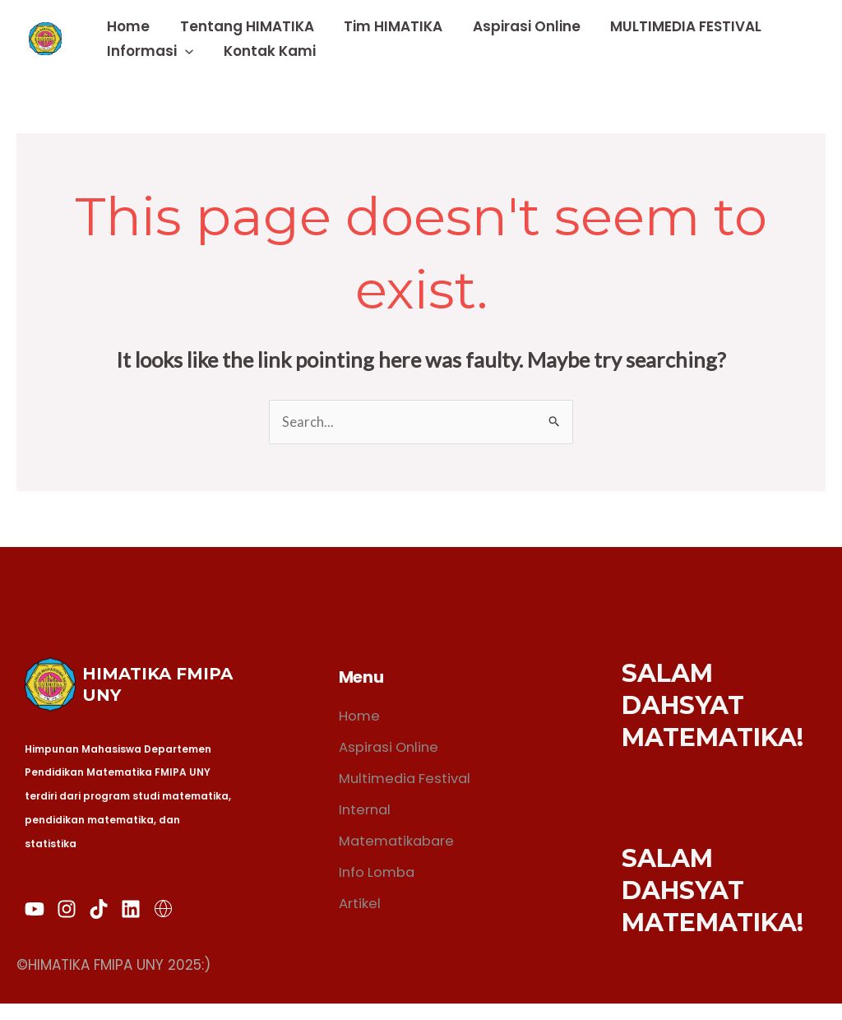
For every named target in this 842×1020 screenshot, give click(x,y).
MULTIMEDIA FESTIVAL (676, 26)
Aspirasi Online (519, 26)
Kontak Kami (266, 51)
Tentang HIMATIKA (244, 26)
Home (127, 26)
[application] (184, 51)
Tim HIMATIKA (388, 26)
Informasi (149, 51)
